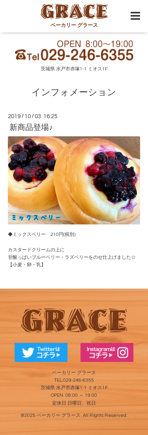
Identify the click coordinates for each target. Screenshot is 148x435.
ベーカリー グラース (59, 415)
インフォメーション (74, 92)
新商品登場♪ (31, 128)
